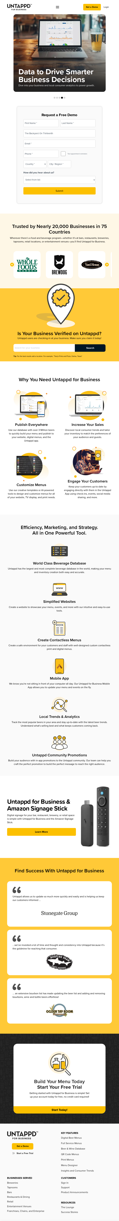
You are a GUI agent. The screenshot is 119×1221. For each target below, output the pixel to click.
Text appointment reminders (77, 154)
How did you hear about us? (38, 172)
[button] (57, 7)
